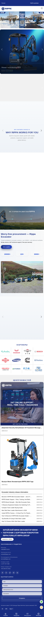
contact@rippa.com (6, 554)
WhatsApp (38, 614)
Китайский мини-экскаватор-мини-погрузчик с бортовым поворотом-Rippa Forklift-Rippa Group (21, 533)
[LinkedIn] (17, 572)
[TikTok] (9, 572)
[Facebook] (2, 572)
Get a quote (6, 247)
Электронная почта (27, 614)
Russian (3, 3)
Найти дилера (34, 3)
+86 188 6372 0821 (6, 568)
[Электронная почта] (41, 607)
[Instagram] (13, 572)
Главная (5, 614)
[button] (42, 49)
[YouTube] (6, 572)
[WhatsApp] (41, 601)
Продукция (16, 614)
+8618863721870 (5, 549)
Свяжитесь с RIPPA (7, 539)
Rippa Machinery (21, 605)
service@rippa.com (5, 559)
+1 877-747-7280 (5, 563)
